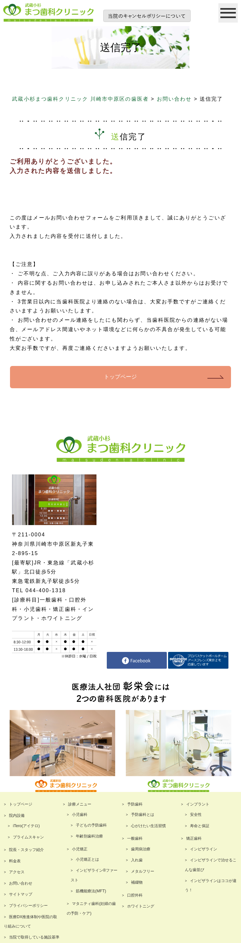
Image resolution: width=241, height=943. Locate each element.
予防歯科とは (142, 814)
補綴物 (137, 882)
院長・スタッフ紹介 (26, 849)
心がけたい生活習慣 (148, 825)
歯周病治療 (140, 849)
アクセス (17, 871)
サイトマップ (20, 894)
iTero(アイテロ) (26, 825)
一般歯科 (135, 838)
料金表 (15, 860)
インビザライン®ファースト (94, 875)
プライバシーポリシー (28, 905)
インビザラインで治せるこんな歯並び (210, 864)
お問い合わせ (20, 883)
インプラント (197, 804)
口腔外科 (135, 895)
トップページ (120, 377)
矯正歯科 (194, 838)
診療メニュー (79, 804)
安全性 (196, 814)
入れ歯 (137, 859)
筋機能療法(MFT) (91, 890)
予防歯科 (135, 804)
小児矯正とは (87, 859)
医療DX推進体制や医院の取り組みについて (30, 921)
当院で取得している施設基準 (34, 937)
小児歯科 (79, 814)
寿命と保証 (199, 825)
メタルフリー (142, 871)
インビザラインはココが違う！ (210, 885)
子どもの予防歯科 (91, 825)
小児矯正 (79, 849)
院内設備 (17, 815)
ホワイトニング (140, 906)
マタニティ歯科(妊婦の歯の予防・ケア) (91, 908)
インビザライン (203, 849)
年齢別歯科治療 (89, 836)
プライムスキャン (28, 837)
